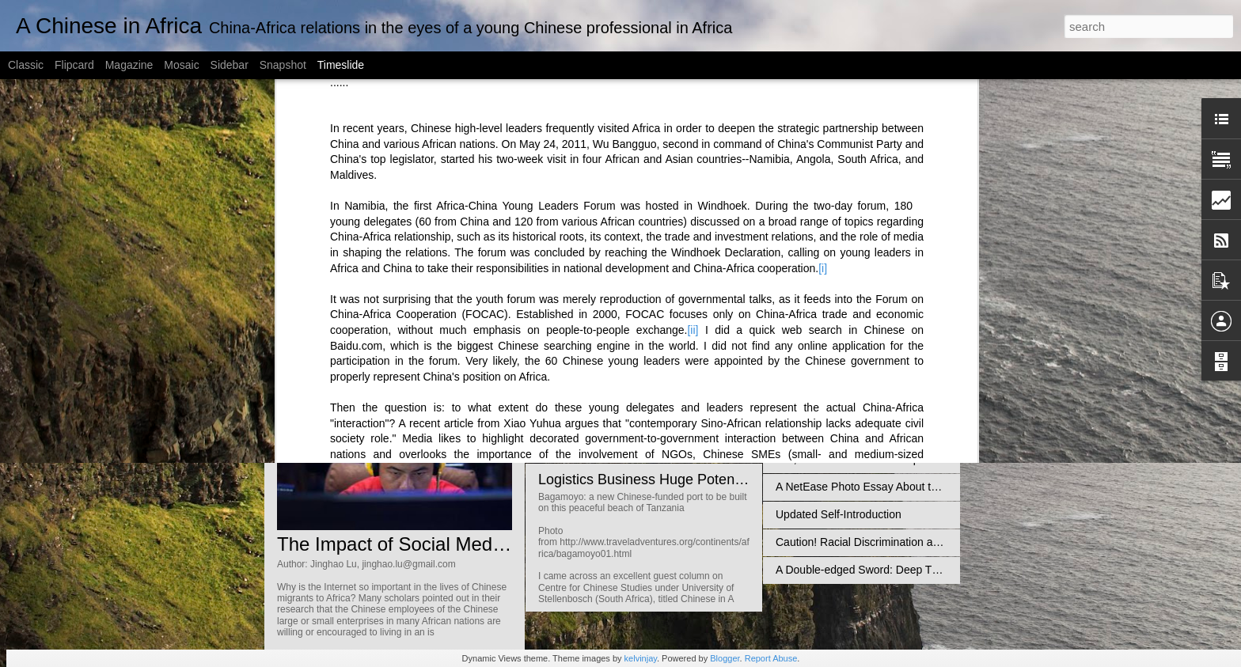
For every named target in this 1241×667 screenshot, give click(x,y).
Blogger (724, 658)
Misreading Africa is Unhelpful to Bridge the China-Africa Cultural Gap (946, 376)
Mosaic (181, 65)
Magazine (129, 65)
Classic (26, 65)
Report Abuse (771, 658)
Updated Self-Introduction (838, 514)
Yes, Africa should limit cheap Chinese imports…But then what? (931, 459)
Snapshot (283, 65)
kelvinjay (640, 658)
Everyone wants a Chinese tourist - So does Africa (899, 348)
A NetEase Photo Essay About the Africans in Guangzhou (916, 486)
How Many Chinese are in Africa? (857, 403)
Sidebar (230, 65)
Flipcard (74, 65)
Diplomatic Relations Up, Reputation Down (880, 320)
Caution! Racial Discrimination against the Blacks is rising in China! (940, 542)
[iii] (546, 193)
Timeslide (340, 65)
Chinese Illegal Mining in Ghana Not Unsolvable (893, 431)
